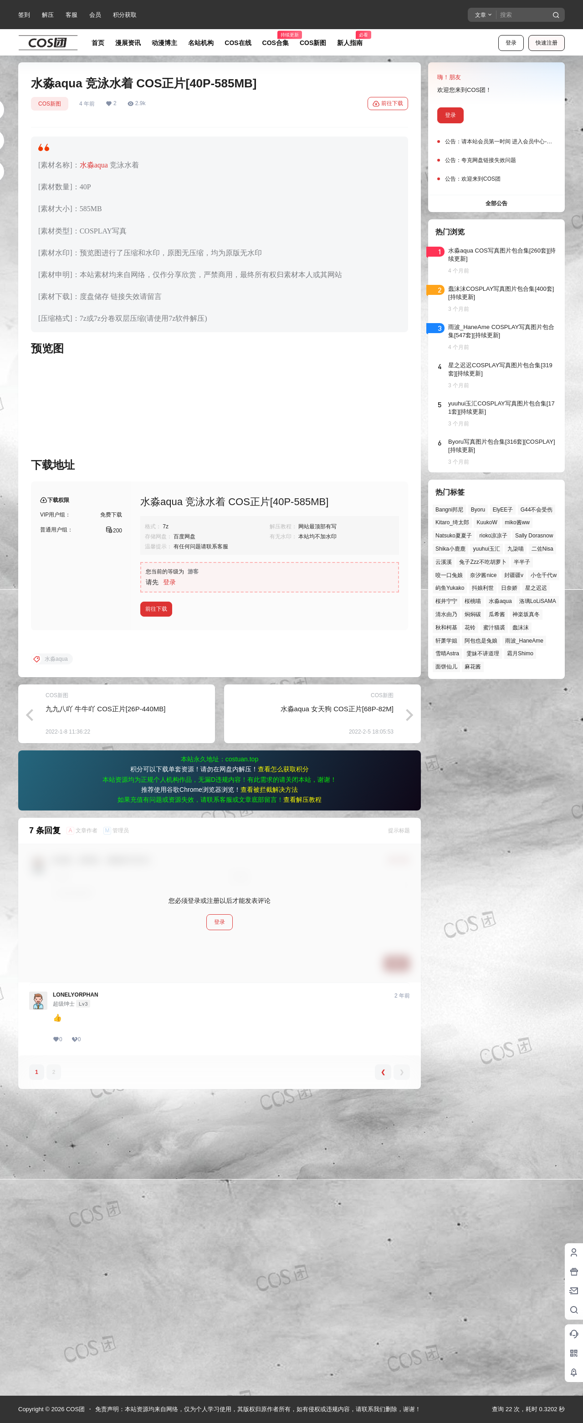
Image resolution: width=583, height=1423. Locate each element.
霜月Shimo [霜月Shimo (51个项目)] (520, 653)
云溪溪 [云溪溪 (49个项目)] (443, 562)
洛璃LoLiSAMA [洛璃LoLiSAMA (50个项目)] (537, 601)
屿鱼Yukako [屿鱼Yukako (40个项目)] (449, 588)
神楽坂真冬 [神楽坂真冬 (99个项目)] (526, 614)
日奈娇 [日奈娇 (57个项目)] (509, 588)
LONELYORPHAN (75, 1288)
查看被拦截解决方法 (269, 1082)
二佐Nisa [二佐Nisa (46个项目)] (542, 549)
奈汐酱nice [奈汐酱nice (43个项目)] (483, 575)
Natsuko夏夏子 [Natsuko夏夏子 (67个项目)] (453, 535)
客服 (71, 14)
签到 (24, 14)
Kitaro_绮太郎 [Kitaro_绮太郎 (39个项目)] (452, 522)
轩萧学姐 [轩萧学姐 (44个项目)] (446, 641)
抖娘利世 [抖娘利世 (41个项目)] (483, 588)
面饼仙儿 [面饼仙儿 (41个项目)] (446, 666)
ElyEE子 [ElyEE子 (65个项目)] (503, 509)
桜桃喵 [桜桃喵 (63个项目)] (473, 601)
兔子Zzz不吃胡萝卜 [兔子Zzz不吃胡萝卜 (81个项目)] (482, 562)
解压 (48, 14)
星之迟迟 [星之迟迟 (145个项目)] (536, 588)
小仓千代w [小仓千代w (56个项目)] (544, 575)
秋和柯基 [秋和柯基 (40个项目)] (446, 627)
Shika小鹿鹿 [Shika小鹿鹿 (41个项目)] (450, 549)
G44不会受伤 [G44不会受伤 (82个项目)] (537, 509)
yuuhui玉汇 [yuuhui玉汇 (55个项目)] (486, 549)
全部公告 (496, 203)
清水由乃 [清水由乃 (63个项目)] (446, 614)
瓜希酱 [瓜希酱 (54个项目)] (497, 614)
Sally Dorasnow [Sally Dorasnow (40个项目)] (534, 535)
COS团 (74, 1409)
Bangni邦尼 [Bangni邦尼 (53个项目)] (449, 509)
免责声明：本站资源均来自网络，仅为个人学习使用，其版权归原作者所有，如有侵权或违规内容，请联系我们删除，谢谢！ (258, 1409)
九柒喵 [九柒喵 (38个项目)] (515, 549)
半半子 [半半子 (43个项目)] (522, 562)
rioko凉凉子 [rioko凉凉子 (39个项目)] (493, 535)
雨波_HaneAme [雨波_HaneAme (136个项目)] (524, 641)
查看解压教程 (302, 1092)
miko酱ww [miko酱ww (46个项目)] (517, 522)
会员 (95, 14)
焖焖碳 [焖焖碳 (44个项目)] (473, 614)
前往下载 (388, 103)
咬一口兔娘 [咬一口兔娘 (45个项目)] (449, 575)
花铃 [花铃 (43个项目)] (470, 627)
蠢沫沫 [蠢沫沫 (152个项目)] (520, 627)
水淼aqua (94, 165)
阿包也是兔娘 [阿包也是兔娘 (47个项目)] (481, 641)
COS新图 (49, 104)
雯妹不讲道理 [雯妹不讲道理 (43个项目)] (482, 653)
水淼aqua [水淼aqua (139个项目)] (500, 601)
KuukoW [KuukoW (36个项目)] (486, 522)
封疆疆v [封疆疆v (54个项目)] (513, 575)
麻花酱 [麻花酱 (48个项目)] (473, 666)
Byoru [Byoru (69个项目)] (478, 509)
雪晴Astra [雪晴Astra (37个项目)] (447, 653)
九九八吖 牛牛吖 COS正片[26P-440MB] (105, 1002)
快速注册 (546, 43)
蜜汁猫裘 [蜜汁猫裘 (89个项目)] (494, 627)
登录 (511, 43)
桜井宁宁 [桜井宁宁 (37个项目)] (446, 601)
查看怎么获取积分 (283, 1062)
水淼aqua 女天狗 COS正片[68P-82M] (337, 1002)
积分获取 (125, 14)
